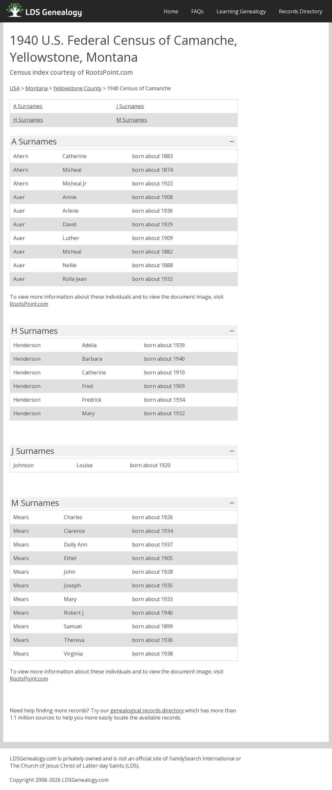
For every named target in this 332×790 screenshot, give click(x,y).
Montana (36, 88)
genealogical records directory (147, 710)
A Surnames (27, 106)
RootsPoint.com (29, 303)
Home (171, 11)
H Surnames (28, 119)
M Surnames (131, 119)
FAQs (197, 11)
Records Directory (300, 11)
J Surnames (130, 106)
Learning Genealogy (241, 11)
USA (15, 88)
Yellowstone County (77, 88)
